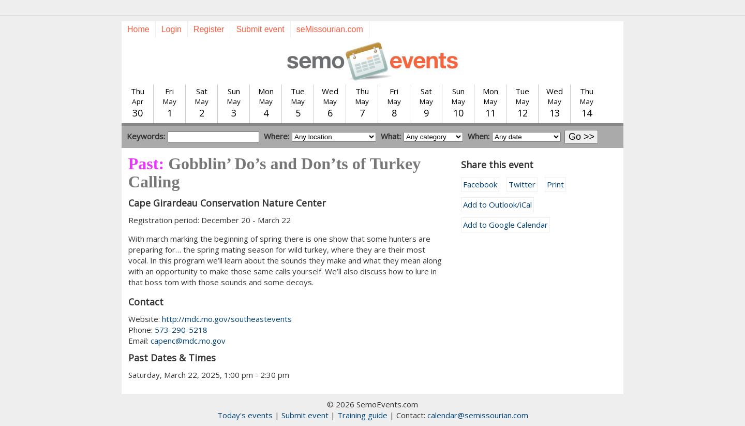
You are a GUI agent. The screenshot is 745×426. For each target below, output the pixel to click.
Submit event (260, 29)
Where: (276, 136)
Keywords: (146, 136)
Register (209, 29)
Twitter (522, 184)
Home (138, 29)
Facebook (480, 184)
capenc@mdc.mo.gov (188, 340)
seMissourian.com (329, 29)
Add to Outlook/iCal (497, 204)
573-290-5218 (181, 330)
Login (171, 29)
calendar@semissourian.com (477, 415)
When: (478, 136)
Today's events (245, 415)
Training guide (362, 415)
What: (391, 136)
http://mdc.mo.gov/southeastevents (227, 319)
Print (555, 184)
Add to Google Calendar (505, 224)
